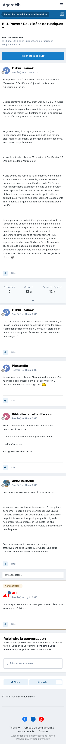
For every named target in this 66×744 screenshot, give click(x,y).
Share (15, 682)
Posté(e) (25, 72)
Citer (13, 273)
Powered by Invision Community (33, 739)
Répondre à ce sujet (33, 55)
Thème (14, 727)
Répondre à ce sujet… (21, 663)
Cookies (43, 731)
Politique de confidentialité (38, 727)
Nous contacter (26, 731)
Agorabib (11, 4)
